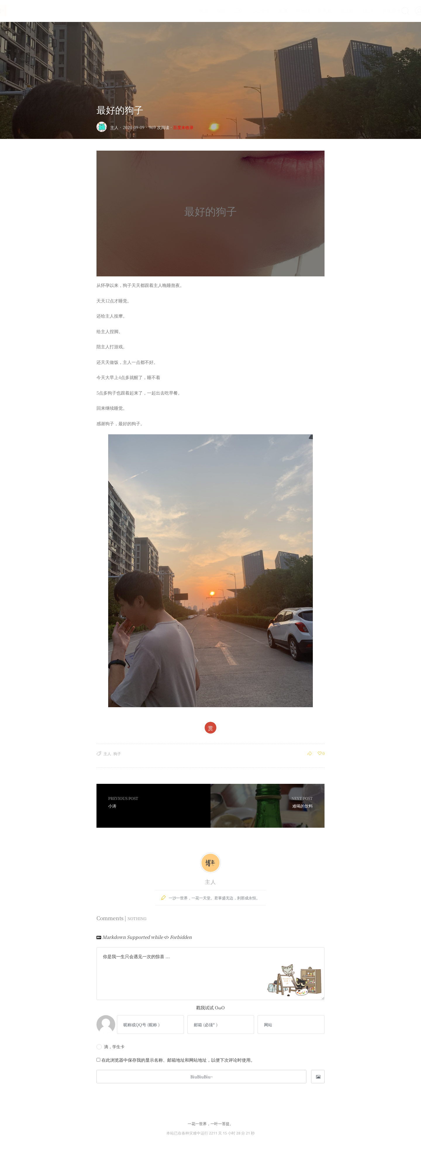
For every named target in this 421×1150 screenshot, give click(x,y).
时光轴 (289, 10)
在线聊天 (377, 10)
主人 (114, 127)
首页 (189, 10)
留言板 (311, 10)
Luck (354, 10)
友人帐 (334, 10)
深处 (207, 10)
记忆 (225, 10)
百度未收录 (183, 127)
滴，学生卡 (110, 1046)
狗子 (117, 753)
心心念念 (247, 10)
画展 (269, 10)
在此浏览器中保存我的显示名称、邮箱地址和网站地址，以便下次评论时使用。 (178, 1060)
